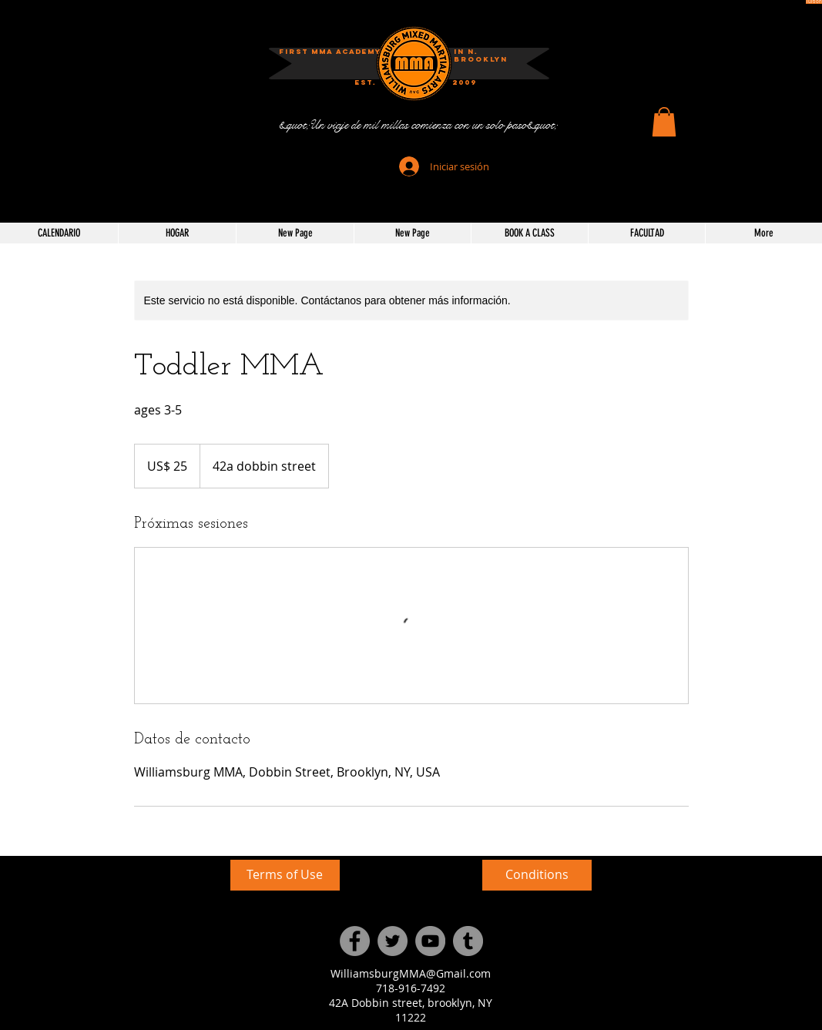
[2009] (464, 83)
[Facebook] (355, 941)
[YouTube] (430, 941)
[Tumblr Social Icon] (468, 941)
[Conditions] (537, 875)
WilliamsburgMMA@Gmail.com (410, 973)
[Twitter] (392, 941)
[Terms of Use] (285, 875)
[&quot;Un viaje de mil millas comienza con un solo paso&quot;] (418, 125)
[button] (664, 121)
